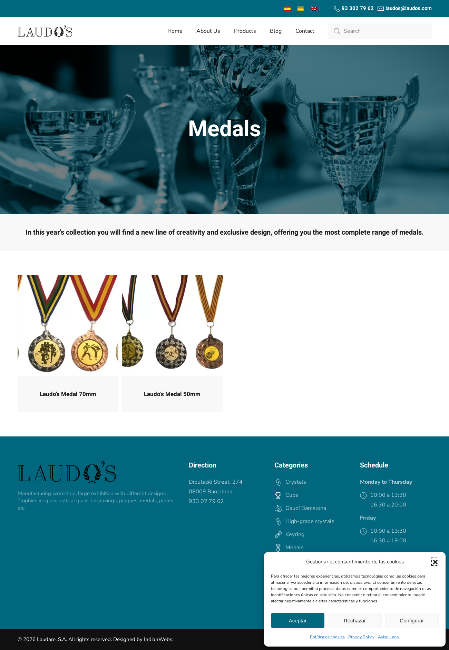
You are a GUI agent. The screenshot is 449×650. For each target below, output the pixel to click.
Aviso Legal (389, 637)
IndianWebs (158, 639)
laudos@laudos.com (404, 8)
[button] (435, 561)
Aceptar (298, 620)
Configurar (412, 620)
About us (208, 31)
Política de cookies (327, 637)
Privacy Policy (361, 637)
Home (175, 31)
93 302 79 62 (353, 8)
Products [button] (245, 31)
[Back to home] (45, 31)
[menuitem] (287, 8)
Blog (276, 31)
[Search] (380, 31)
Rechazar (355, 620)
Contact (304, 31)
